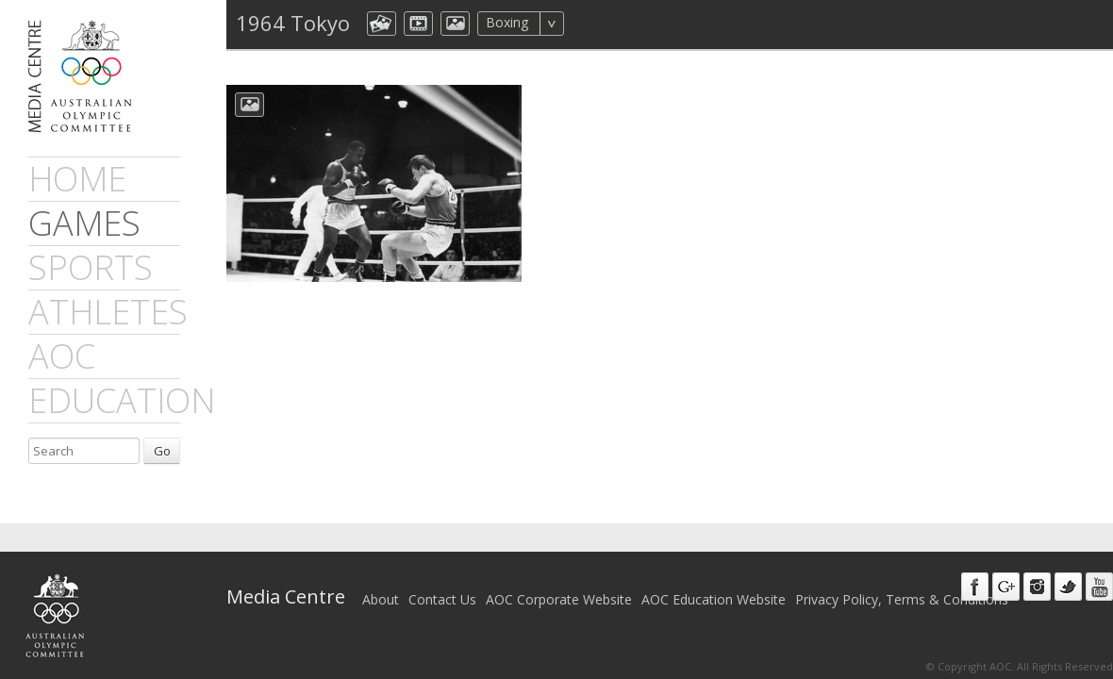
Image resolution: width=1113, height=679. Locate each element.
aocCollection (381, 23)
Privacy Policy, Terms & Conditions (901, 599)
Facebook (974, 586)
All (589, 23)
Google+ (1006, 586)
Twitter (1068, 586)
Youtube (1099, 586)
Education (121, 400)
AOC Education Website (713, 599)
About (380, 599)
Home (77, 179)
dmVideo (418, 23)
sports (90, 267)
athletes (108, 312)
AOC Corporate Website (559, 599)
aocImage (455, 23)
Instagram (1037, 586)
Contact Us (442, 599)
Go (162, 450)
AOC (61, 356)
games (84, 223)
